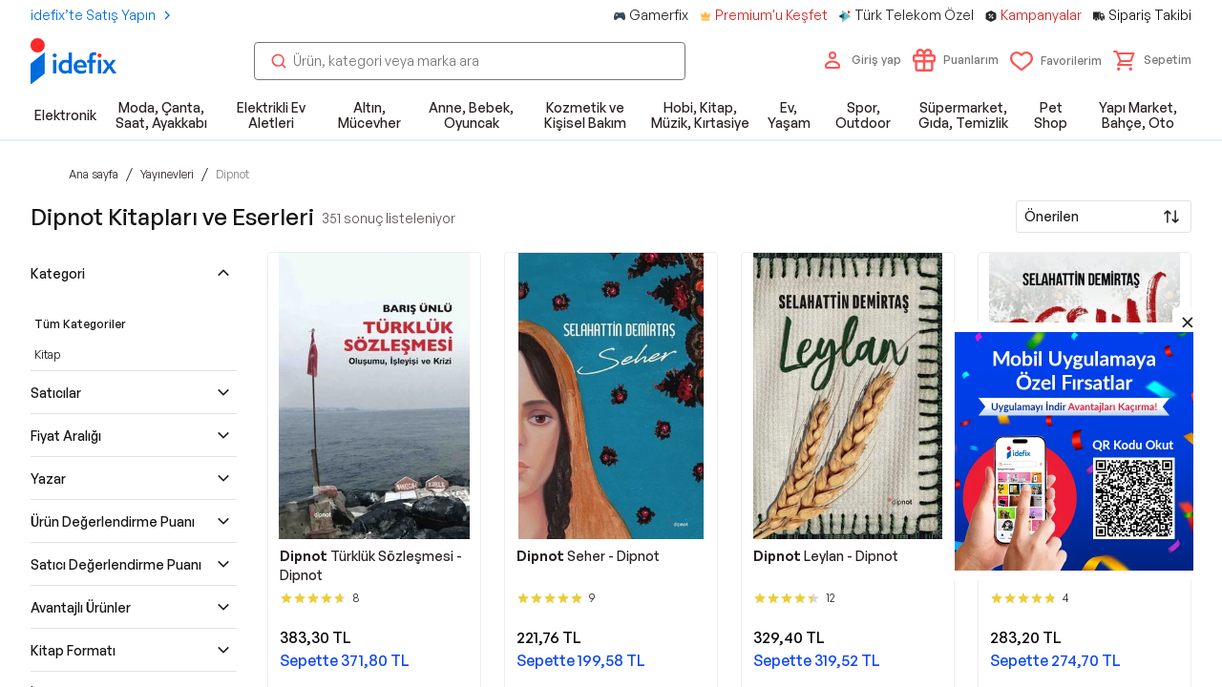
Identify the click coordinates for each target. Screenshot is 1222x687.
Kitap (47, 354)
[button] (1152, 60)
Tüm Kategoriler (80, 324)
